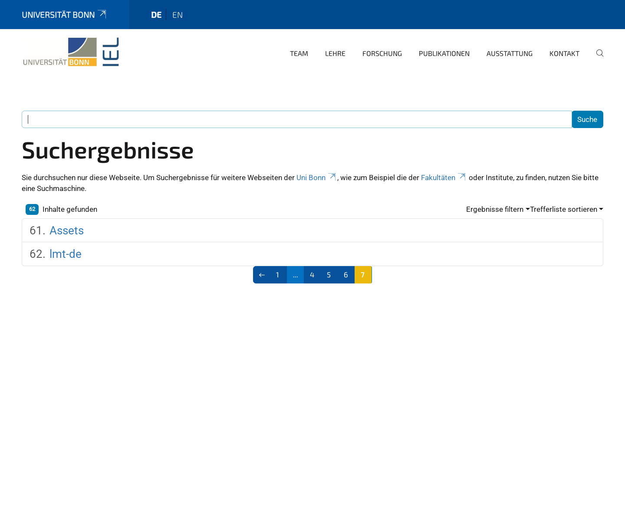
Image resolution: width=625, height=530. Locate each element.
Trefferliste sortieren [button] (563, 209)
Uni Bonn (316, 177)
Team (299, 53)
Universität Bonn (65, 15)
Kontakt (564, 53)
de (156, 15)
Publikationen (444, 53)
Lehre (335, 53)
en (177, 15)
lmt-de (65, 253)
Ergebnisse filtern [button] (494, 209)
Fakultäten (444, 177)
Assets (66, 230)
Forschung (382, 53)
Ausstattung (510, 53)
